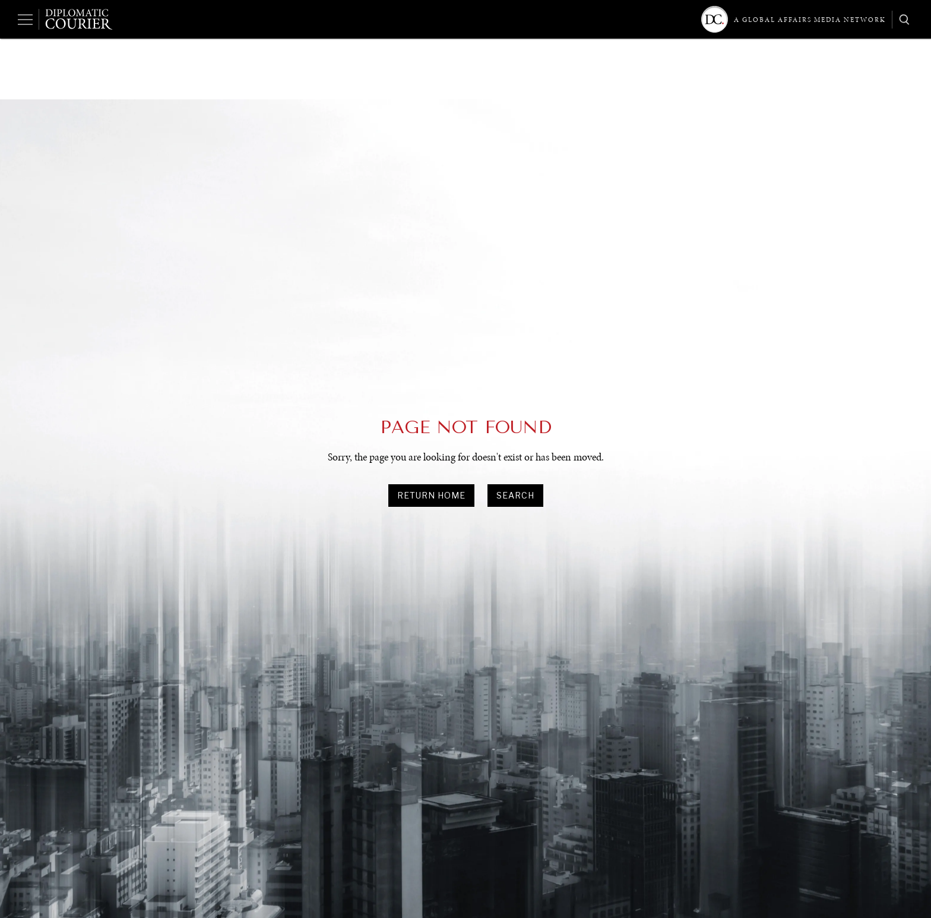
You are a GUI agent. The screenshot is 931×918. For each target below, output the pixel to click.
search (515, 495)
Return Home (431, 495)
